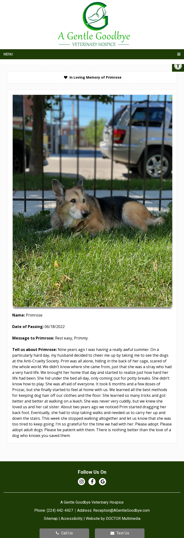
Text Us (119, 533)
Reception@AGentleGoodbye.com (121, 510)
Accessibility (72, 518)
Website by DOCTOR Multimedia (113, 518)
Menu (8, 54)
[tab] (92, 77)
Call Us (64, 533)
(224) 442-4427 (60, 510)
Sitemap (51, 518)
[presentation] (92, 77)
